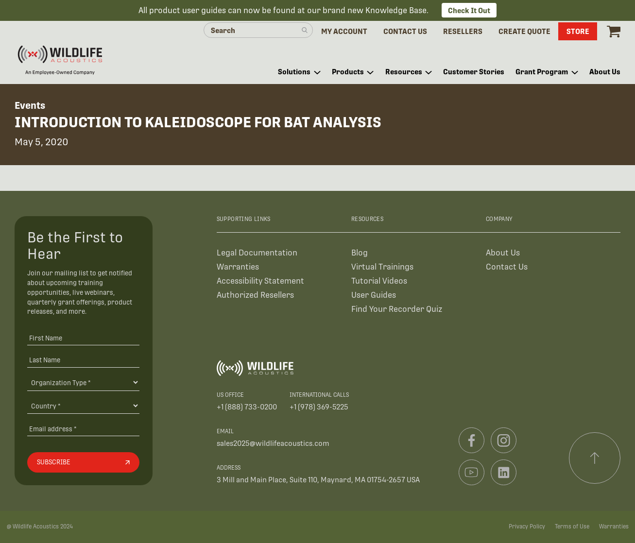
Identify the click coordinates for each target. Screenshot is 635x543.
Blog (359, 252)
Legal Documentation (257, 252)
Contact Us (507, 267)
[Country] (83, 405)
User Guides (373, 295)
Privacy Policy (527, 526)
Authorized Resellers (255, 295)
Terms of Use (572, 526)
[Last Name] (83, 360)
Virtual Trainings (382, 267)
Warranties (238, 267)
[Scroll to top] (594, 458)
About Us (503, 252)
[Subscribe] (83, 462)
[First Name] (83, 338)
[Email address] (83, 429)
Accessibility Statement (260, 281)
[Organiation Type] (83, 382)
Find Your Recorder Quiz (396, 309)
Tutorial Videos (379, 281)
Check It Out (469, 10)
